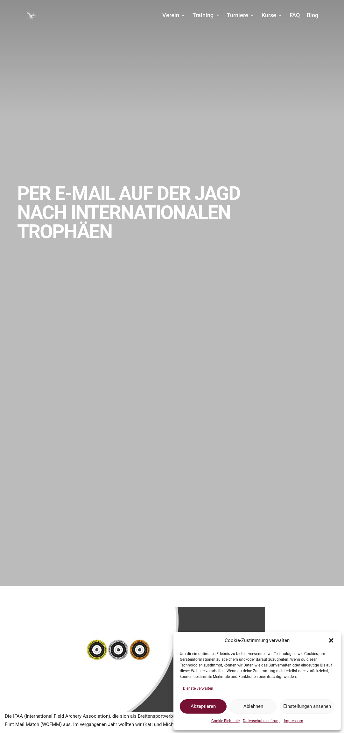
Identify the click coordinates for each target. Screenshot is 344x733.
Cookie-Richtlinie (225, 721)
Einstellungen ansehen (307, 706)
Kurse (269, 15)
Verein (170, 15)
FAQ (295, 15)
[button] (331, 640)
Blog (312, 15)
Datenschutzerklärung (262, 721)
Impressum (293, 721)
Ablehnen (253, 706)
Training (203, 15)
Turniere (237, 15)
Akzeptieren (203, 706)
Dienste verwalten (198, 688)
